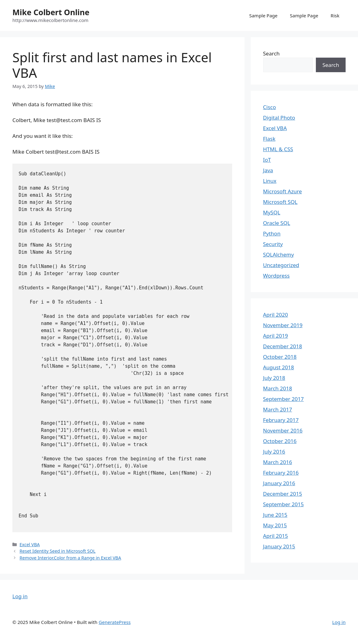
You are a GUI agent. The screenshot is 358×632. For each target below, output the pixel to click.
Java (268, 170)
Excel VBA (30, 544)
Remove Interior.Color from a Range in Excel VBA (70, 558)
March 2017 (277, 409)
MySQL (272, 212)
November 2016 (283, 430)
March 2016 (277, 462)
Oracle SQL (276, 222)
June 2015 (275, 514)
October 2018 (280, 356)
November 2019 (283, 325)
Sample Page (263, 15)
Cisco (269, 107)
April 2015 (275, 535)
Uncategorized (281, 265)
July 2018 (274, 377)
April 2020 (275, 314)
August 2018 (278, 367)
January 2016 (279, 483)
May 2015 (275, 525)
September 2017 (283, 398)
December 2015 (282, 493)
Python (272, 233)
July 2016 (274, 451)
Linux (269, 180)
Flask (269, 138)
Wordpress (276, 275)
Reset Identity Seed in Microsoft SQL (57, 551)
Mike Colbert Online (50, 12)
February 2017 (281, 420)
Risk (335, 15)
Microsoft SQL (280, 201)
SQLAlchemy (278, 254)
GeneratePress (114, 622)
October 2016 (280, 441)
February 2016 (281, 472)
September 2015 (283, 504)
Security (273, 244)
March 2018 (277, 388)
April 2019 (275, 335)
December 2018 (282, 346)
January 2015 (279, 546)
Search (271, 53)
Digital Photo (279, 117)
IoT (267, 159)
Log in (20, 596)
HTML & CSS (278, 149)
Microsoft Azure (282, 191)
